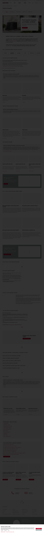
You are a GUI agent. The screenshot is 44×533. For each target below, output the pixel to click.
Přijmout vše (38, 528)
